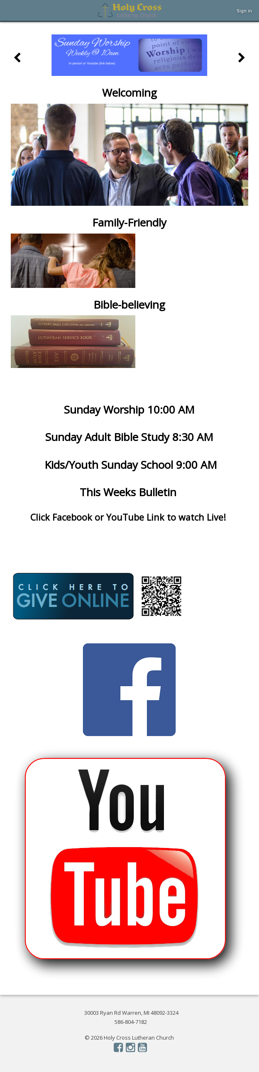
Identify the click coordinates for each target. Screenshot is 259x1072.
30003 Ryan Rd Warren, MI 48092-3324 (131, 1012)
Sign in (244, 11)
